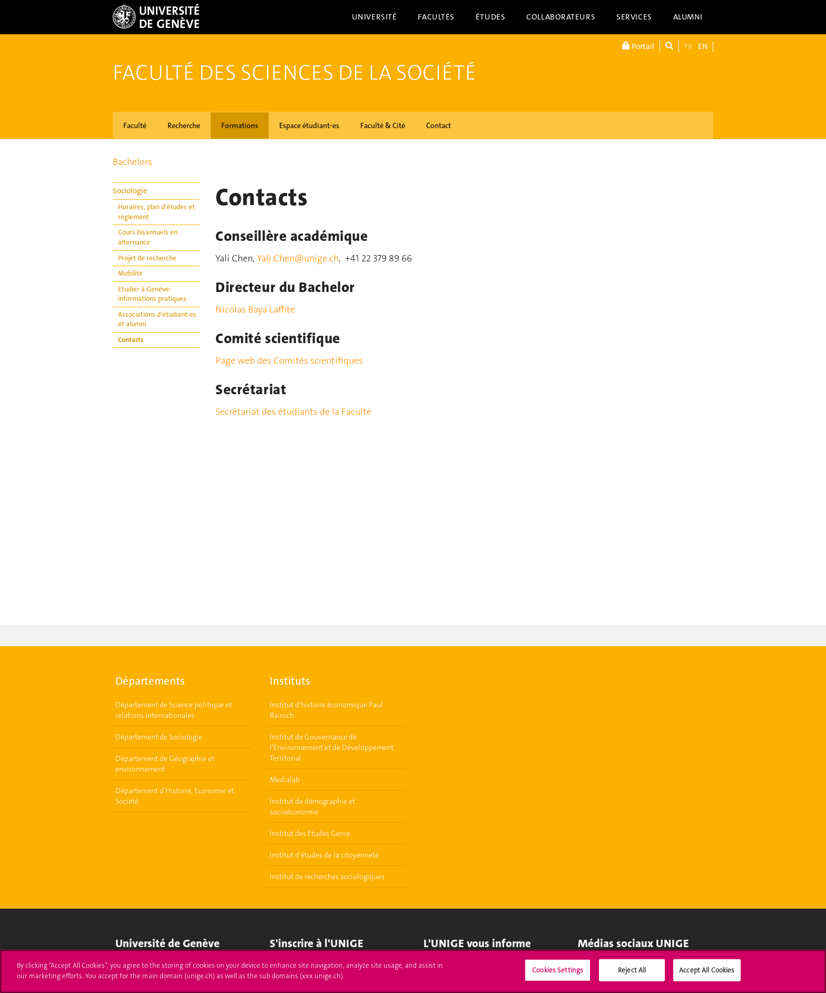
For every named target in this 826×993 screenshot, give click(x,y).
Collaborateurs (560, 17)
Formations (239, 125)
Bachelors (132, 161)
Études (490, 17)
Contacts (130, 339)
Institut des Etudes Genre (310, 833)
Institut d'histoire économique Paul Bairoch (326, 710)
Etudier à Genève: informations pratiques (152, 294)
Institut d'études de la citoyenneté (324, 855)
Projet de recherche (147, 258)
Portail (638, 46)
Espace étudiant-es (309, 125)
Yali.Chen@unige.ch (298, 258)
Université (374, 17)
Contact (438, 125)
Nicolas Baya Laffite (255, 309)
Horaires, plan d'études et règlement (156, 211)
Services (634, 17)
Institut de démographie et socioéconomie (312, 806)
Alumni (688, 17)
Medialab (285, 779)
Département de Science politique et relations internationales (173, 710)
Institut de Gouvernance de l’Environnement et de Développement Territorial (332, 747)
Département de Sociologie (158, 737)
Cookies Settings (557, 974)
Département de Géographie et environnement (164, 764)
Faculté (134, 125)
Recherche (184, 125)
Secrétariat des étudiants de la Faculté (293, 411)
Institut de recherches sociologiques (327, 876)
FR (688, 46)
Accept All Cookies (706, 974)
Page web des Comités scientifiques (289, 360)
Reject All (632, 974)
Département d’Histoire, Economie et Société (174, 796)
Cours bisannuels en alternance (148, 237)
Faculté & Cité (382, 125)
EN (702, 46)
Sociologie (130, 191)
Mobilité (130, 273)
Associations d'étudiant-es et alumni (157, 319)
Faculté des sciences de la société (294, 72)
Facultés (436, 17)
